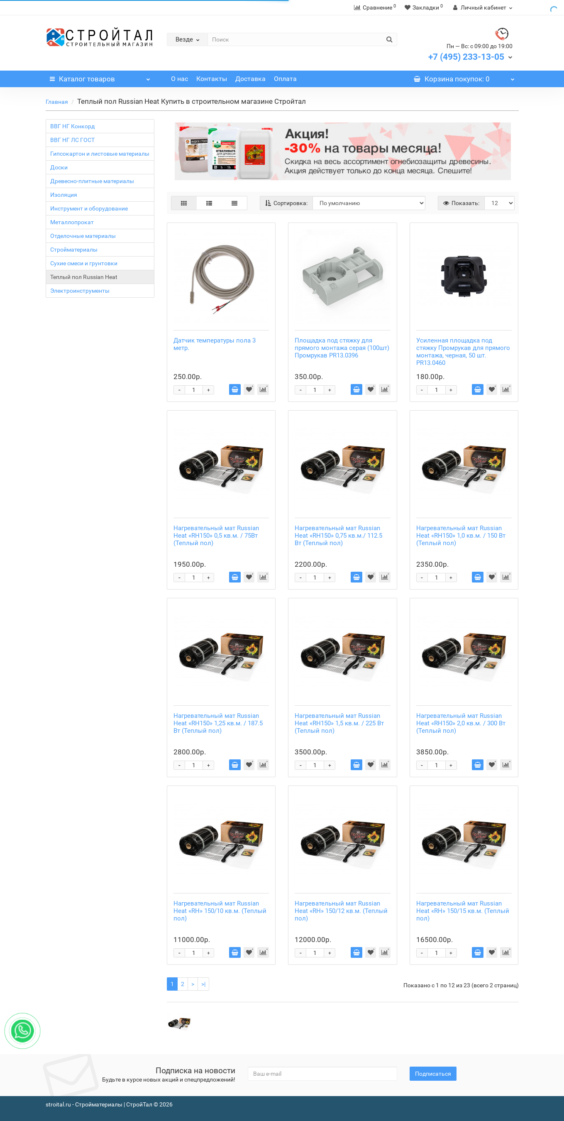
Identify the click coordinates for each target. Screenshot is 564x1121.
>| (203, 984)
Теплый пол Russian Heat (83, 277)
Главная (57, 101)
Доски (59, 167)
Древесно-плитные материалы (92, 181)
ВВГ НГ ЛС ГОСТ (72, 140)
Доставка (250, 79)
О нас (179, 79)
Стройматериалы (74, 249)
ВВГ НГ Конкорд (72, 126)
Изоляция (63, 194)
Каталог (100, 77)
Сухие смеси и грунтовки (83, 263)
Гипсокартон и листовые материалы (99, 153)
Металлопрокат (72, 222)
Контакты (211, 79)
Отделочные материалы (83, 236)
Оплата (285, 79)
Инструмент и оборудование (89, 208)
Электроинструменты (80, 290)
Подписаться (433, 1073)
